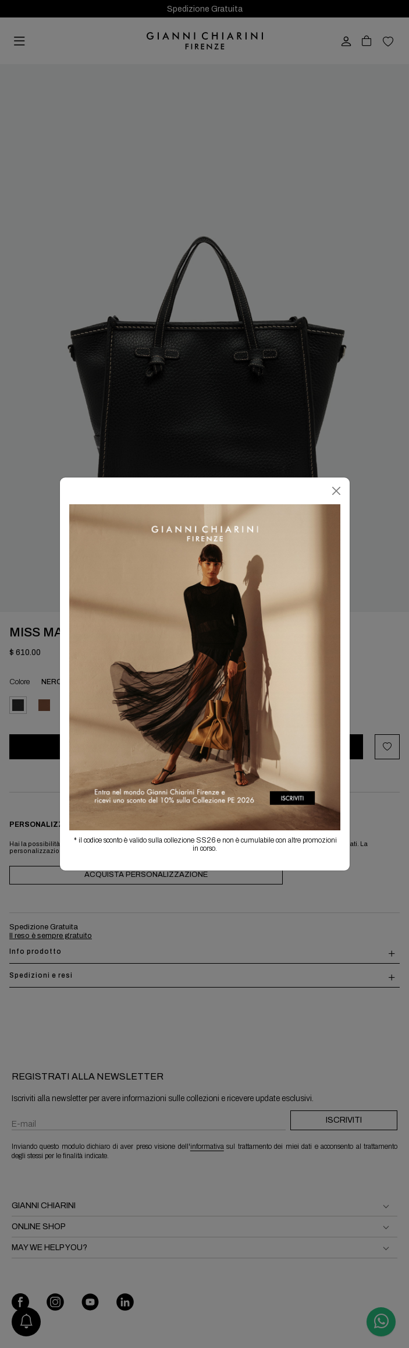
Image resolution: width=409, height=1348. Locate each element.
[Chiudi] (336, 491)
